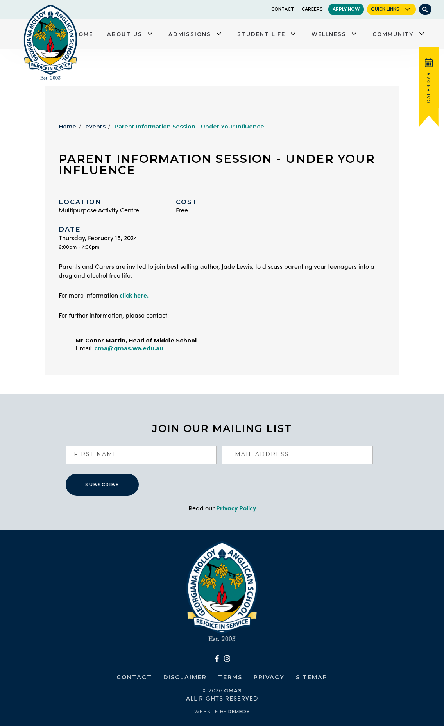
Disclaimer (185, 677)
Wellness (329, 34)
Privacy (269, 677)
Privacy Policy (236, 507)
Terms (230, 677)
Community (393, 34)
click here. (133, 295)
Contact (282, 9)
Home (83, 34)
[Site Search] (425, 9)
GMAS (233, 690)
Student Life (261, 34)
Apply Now (346, 9)
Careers (312, 9)
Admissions (189, 34)
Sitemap (312, 677)
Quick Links (385, 9)
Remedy (239, 711)
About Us (124, 34)
